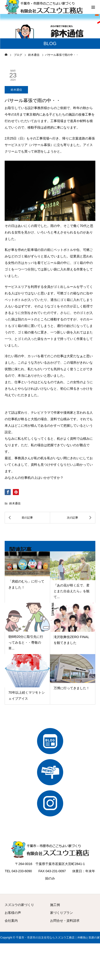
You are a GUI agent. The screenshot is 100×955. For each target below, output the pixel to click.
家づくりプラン (61, 913)
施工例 (55, 905)
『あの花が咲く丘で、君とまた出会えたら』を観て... (72, 591)
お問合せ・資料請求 (64, 920)
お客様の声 (13, 913)
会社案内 (11, 920)
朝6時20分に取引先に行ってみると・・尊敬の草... (25, 642)
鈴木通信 (16, 89)
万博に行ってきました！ (72, 688)
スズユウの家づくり (19, 905)
